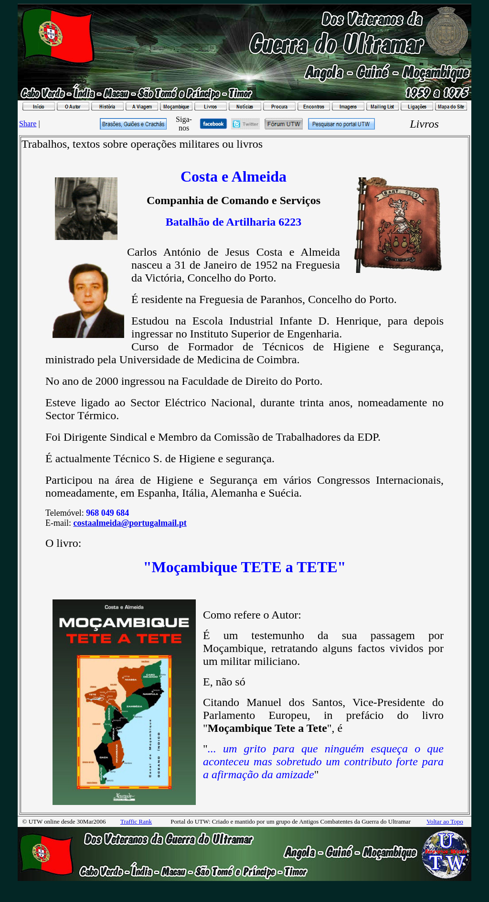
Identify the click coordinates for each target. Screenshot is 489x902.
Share (27, 124)
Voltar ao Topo (444, 821)
